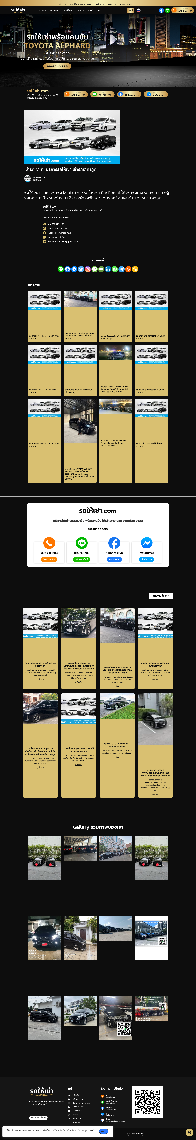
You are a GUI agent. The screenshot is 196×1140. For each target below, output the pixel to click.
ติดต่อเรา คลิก (183, 9)
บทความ (81, 10)
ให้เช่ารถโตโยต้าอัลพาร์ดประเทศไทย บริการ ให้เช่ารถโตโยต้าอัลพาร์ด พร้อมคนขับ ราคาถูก (79, 665)
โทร (107, 1095)
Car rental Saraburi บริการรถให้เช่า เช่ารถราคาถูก (115, 337)
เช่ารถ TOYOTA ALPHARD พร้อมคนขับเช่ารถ (117, 745)
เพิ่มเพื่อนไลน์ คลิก (111, 1101)
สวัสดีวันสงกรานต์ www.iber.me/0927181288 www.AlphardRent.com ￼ (155, 773)
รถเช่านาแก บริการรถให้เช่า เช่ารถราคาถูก (43, 391)
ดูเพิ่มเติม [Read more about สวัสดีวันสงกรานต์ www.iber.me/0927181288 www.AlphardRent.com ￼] (155, 794)
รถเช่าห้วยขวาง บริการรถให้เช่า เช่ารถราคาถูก (44, 337)
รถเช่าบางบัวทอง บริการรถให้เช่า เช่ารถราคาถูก (156, 664)
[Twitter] (81, 269)
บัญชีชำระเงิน (69, 10)
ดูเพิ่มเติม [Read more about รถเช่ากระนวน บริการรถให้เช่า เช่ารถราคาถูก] (40, 679)
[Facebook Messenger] (74, 269)
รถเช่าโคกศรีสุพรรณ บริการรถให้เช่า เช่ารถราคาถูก (79, 750)
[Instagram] (88, 269)
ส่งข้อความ (158, 95)
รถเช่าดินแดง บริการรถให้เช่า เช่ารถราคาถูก (150, 337)
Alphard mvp (132, 95)
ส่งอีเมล (108, 1119)
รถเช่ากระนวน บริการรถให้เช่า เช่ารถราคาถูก (40, 664)
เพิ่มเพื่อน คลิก (103, 93)
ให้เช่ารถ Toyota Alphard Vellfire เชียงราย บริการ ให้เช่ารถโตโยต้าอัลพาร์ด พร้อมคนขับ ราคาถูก (115, 389)
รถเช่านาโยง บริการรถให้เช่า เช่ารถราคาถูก (150, 444)
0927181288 (105, 95)
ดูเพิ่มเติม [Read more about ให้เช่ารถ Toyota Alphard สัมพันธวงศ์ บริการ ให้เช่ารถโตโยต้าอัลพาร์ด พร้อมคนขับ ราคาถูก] (40, 767)
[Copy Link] (135, 269)
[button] (161, 596)
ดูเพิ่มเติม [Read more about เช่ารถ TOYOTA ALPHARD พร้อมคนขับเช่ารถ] (117, 757)
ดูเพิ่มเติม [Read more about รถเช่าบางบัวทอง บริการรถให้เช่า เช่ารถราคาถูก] (155, 679)
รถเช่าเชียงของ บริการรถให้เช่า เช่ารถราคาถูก (44, 444)
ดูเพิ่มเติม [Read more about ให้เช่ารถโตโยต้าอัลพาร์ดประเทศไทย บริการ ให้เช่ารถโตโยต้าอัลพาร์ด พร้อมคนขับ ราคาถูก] (78, 682)
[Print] (128, 269)
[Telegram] (121, 269)
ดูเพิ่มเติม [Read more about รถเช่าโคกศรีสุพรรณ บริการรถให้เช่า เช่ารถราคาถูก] (78, 764)
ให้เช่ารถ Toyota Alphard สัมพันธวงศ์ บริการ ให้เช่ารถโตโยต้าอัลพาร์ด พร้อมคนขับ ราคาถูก (40, 751)
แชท (107, 1113)
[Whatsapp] (115, 269)
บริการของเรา (54, 10)
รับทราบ (103, 1131)
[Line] (61, 269)
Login (100, 10)
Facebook (128, 93)
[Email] (101, 269)
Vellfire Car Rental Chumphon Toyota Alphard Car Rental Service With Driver (114, 443)
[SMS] (95, 269)
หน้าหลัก (42, 10)
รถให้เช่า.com (50, 206)
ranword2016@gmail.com (115, 1121)
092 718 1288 (185, 11)
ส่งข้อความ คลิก (158, 93)
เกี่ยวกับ (91, 10)
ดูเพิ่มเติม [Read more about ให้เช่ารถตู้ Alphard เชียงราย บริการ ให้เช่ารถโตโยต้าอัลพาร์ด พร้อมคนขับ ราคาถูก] (117, 686)
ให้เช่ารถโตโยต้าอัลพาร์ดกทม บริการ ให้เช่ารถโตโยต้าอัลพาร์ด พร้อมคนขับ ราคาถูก (79, 335)
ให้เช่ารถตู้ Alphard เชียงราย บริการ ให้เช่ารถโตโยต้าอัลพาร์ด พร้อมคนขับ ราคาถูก (117, 670)
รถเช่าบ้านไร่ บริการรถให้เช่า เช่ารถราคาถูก (150, 391)
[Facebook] (67, 269)
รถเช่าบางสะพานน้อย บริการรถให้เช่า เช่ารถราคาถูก (79, 391)
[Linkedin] (108, 269)
